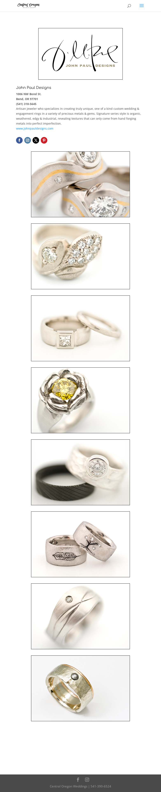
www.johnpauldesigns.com (34, 128)
